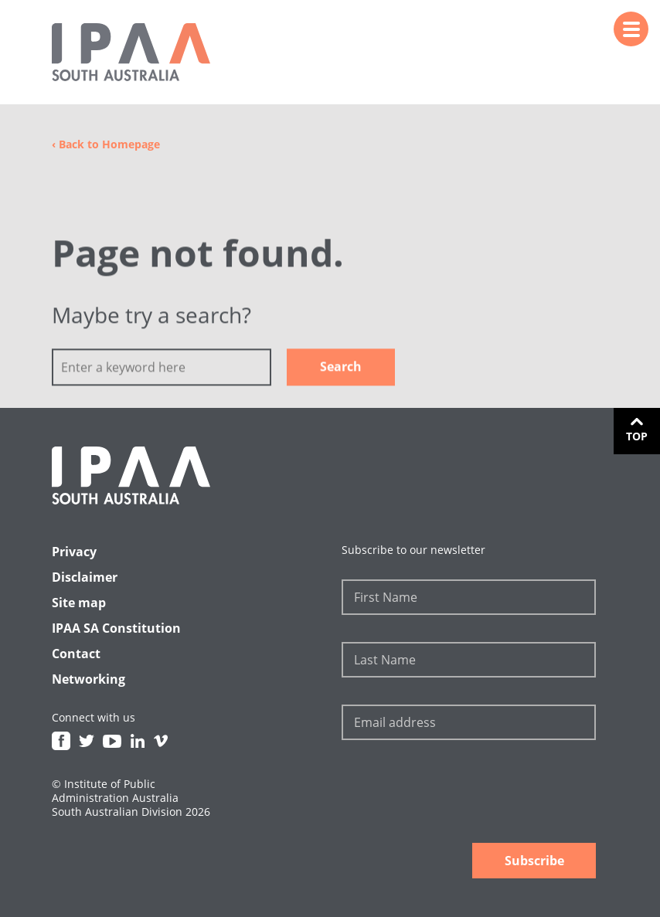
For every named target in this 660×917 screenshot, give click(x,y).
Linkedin (137, 741)
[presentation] (459, 793)
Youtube (112, 741)
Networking (88, 679)
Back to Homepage (106, 144)
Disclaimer (84, 577)
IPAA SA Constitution (116, 628)
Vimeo (161, 741)
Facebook (61, 741)
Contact (76, 653)
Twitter (86, 741)
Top (637, 436)
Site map (79, 602)
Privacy (74, 551)
